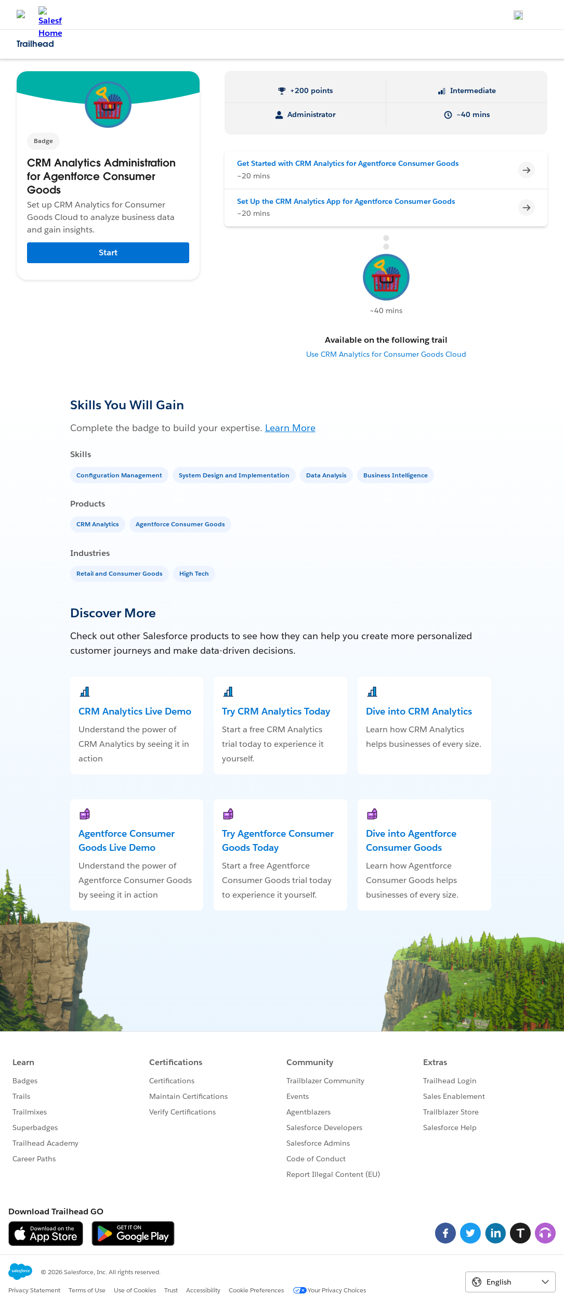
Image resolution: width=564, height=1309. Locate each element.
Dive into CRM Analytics (419, 711)
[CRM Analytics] (98, 523)
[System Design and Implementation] (235, 474)
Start (108, 252)
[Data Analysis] (327, 474)
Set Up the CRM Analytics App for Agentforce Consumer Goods (346, 201)
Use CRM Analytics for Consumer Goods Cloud (386, 354)
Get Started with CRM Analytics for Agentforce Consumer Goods (347, 163)
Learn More (290, 428)
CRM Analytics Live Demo (134, 711)
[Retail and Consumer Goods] (120, 572)
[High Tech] (195, 572)
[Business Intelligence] (396, 474)
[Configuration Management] (120, 474)
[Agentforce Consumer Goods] (181, 523)
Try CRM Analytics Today (276, 711)
